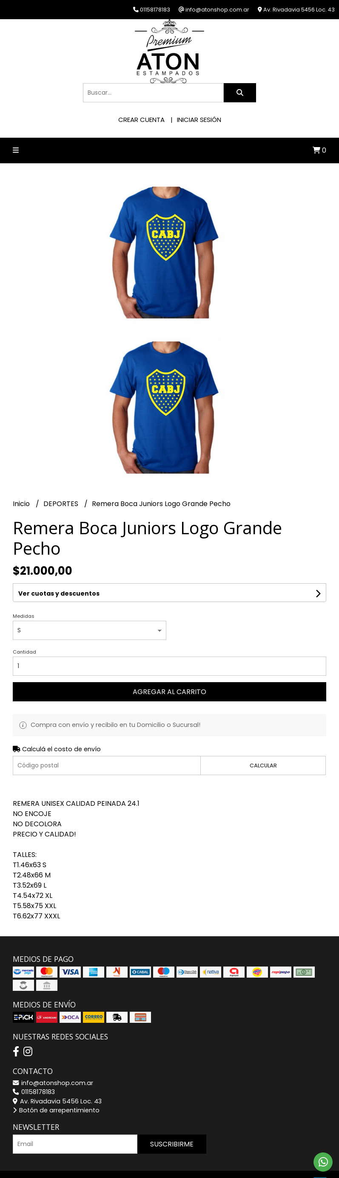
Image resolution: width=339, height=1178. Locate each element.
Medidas (23, 616)
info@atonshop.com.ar (53, 1083)
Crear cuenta (141, 119)
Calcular (263, 765)
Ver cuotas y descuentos (59, 593)
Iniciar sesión (199, 119)
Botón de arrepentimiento (56, 1110)
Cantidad (24, 651)
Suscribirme (172, 1144)
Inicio (22, 504)
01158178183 (34, 1092)
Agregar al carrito (169, 692)
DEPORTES (61, 504)
